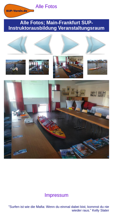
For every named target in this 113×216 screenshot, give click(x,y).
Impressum (56, 195)
